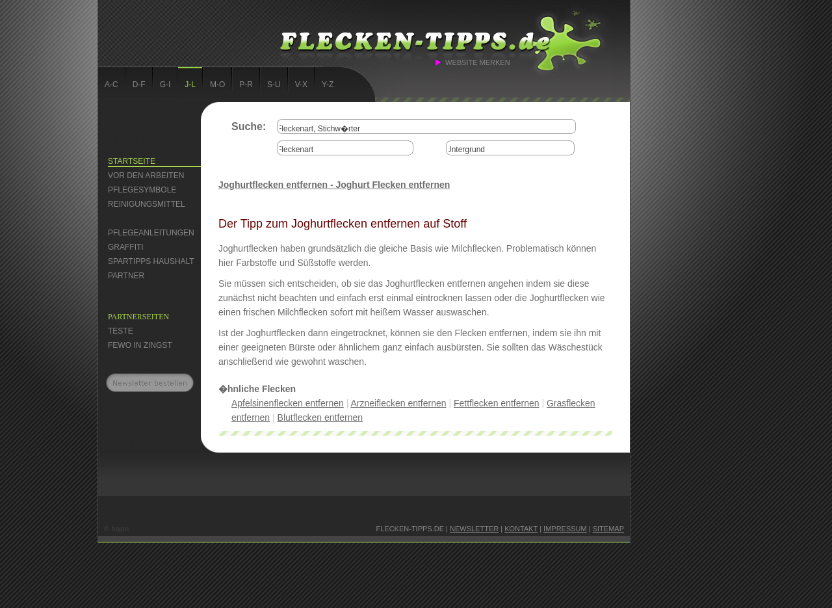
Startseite (131, 161)
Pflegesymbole (142, 189)
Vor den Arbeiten (146, 175)
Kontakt (521, 529)
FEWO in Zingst (140, 345)
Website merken (477, 62)
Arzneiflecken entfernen (398, 403)
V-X (301, 84)
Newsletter (474, 529)
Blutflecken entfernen (320, 417)
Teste (120, 331)
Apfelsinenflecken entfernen (287, 403)
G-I (165, 84)
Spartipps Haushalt (151, 261)
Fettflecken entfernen (497, 403)
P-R (246, 84)
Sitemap (608, 529)
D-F (139, 84)
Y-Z (327, 84)
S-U (274, 84)
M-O (217, 84)
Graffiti (126, 247)
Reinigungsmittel (146, 204)
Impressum (565, 529)
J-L (190, 84)
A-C (111, 84)
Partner (126, 275)
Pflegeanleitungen (151, 232)
